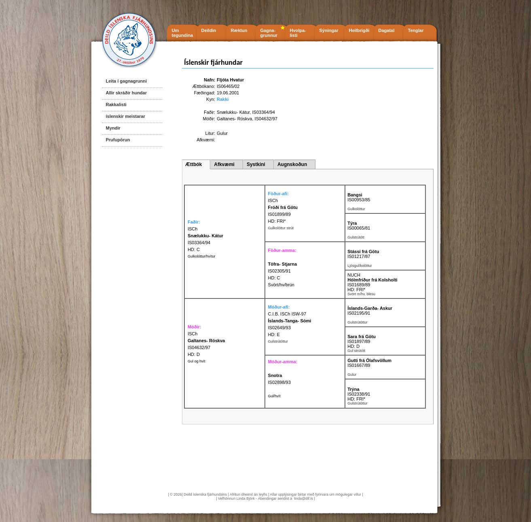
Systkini (256, 164)
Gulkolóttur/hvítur (202, 256)
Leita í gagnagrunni (126, 81)
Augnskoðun (292, 164)
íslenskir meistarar (125, 116)
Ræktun (239, 30)
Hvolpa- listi (298, 33)
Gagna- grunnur (268, 33)
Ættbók (193, 164)
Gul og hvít (196, 361)
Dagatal (387, 30)
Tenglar (416, 30)
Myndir (113, 128)
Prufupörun (118, 139)
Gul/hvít (274, 396)
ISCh (273, 200)
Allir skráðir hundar (126, 92)
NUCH (353, 275)
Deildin (208, 30)
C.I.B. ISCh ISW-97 (287, 313)
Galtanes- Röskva (234, 118)
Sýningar (328, 30)
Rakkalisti (116, 104)
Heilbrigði (359, 30)
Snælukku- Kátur (233, 112)
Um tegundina (182, 33)
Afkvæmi (224, 164)
